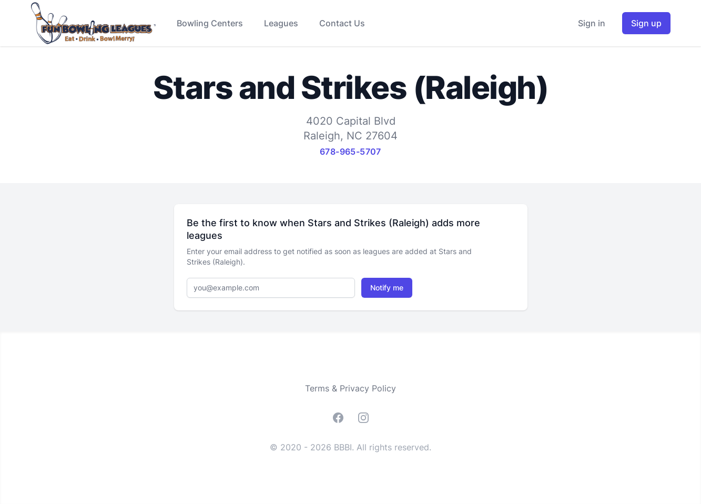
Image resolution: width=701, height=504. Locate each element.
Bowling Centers (210, 23)
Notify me (386, 287)
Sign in (591, 23)
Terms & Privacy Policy (350, 388)
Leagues (281, 23)
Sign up (646, 23)
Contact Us (342, 23)
